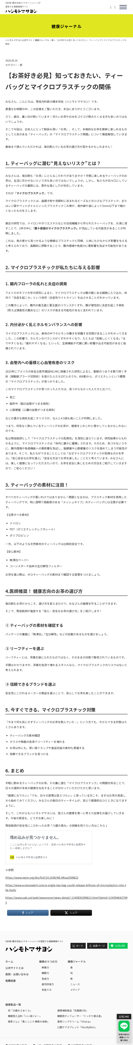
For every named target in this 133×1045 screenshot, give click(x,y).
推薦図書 (10, 980)
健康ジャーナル (77, 961)
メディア (75, 989)
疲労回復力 (48, 984)
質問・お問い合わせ (17, 974)
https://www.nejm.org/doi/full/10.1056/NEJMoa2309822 (41, 877)
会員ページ (99, 945)
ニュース (75, 984)
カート (79, 945)
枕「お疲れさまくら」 (20, 1010)
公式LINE (120, 945)
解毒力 (45, 967)
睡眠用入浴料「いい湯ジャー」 (25, 1016)
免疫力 (45, 978)
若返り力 (46, 989)
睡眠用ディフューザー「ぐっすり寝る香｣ (79, 1016)
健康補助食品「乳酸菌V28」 (72, 1010)
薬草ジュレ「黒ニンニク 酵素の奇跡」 (29, 1021)
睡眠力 (45, 973)
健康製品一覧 (13, 1004)
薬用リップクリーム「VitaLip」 (74, 1021)
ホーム (9, 961)
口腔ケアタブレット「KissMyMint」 (77, 1027)
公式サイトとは (14, 968)
